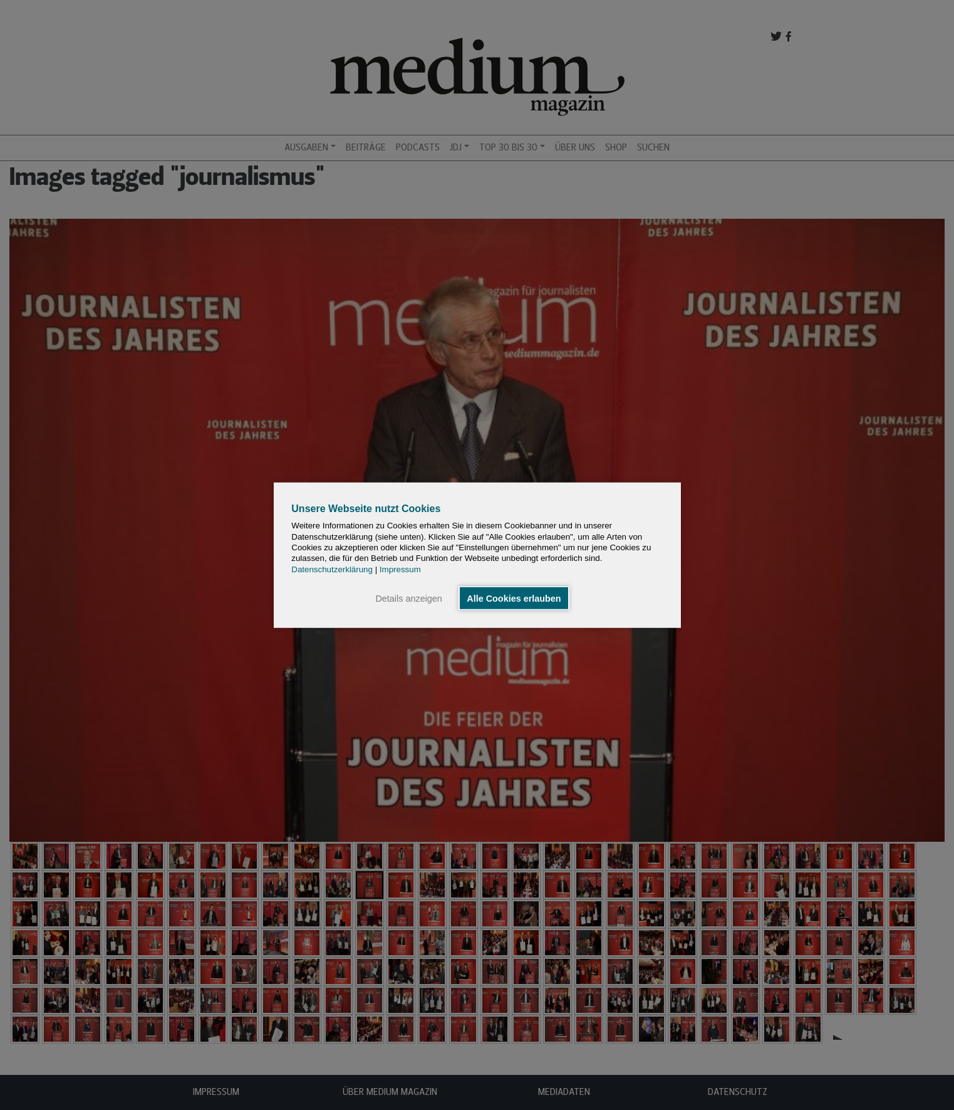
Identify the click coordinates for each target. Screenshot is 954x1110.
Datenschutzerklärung (332, 568)
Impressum (400, 568)
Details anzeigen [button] (408, 598)
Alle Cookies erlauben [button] (514, 598)
